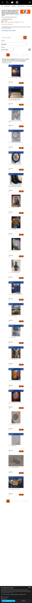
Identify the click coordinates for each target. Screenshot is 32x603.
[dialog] (16, 594)
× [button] (30, 587)
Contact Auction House (7, 19)
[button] (16, 598)
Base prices (21, 59)
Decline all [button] (23, 600)
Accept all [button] (8, 600)
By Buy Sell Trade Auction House (9, 17)
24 (23, 54)
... (20, 54)
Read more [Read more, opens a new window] (11, 592)
